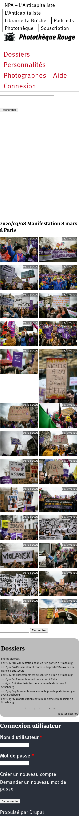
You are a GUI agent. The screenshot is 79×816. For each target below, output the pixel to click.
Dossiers (17, 54)
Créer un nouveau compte (28, 774)
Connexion (20, 86)
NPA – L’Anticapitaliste (30, 5)
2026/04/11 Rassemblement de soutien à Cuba (29, 679)
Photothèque (19, 28)
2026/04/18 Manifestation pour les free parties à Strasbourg (37, 663)
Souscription (55, 28)
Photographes (25, 76)
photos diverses (10, 659)
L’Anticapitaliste (23, 13)
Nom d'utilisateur (21, 737)
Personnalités (25, 65)
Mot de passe (17, 756)
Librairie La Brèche (25, 20)
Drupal (36, 812)
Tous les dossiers (68, 714)
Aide (60, 76)
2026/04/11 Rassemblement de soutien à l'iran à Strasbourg (37, 675)
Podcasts (64, 20)
